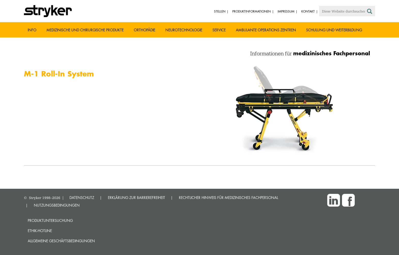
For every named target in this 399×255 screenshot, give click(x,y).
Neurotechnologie (183, 30)
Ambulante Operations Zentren (266, 30)
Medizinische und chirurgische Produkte (85, 30)
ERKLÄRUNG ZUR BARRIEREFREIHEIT (136, 197)
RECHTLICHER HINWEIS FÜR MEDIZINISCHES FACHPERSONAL (228, 197)
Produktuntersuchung (50, 220)
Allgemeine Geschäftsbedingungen (61, 240)
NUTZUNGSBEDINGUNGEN (57, 205)
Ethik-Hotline (40, 230)
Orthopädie (144, 30)
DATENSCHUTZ (81, 197)
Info (32, 30)
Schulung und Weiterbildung (334, 30)
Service (219, 30)
